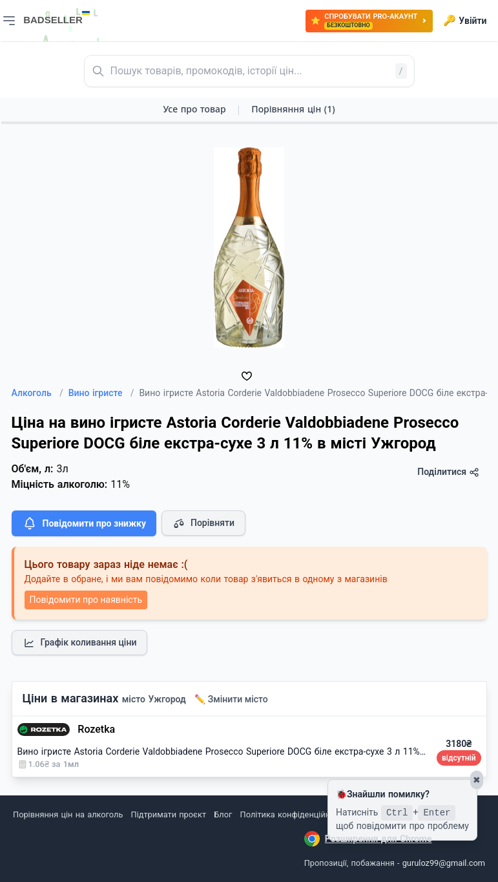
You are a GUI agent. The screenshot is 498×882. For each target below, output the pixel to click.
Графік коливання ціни (80, 642)
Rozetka (96, 729)
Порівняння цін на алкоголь (68, 814)
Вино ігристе (101, 393)
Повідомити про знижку (84, 523)
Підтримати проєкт (168, 814)
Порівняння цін (293, 109)
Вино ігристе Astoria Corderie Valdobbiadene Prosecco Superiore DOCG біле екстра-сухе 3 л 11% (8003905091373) (256, 751)
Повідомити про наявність (86, 599)
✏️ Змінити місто (231, 699)
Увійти (464, 20)
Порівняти (203, 523)
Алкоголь (37, 393)
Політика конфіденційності (293, 814)
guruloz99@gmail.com (443, 863)
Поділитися (448, 472)
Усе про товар (194, 109)
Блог (223, 814)
